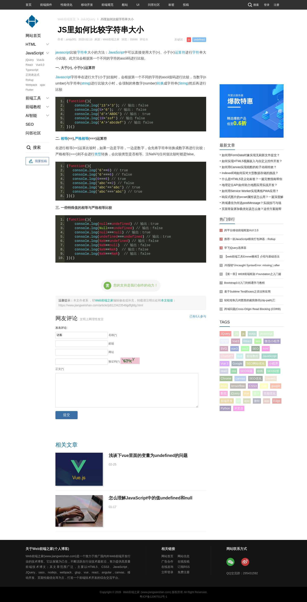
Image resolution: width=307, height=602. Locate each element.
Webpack (31, 84)
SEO (30, 124)
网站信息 (184, 556)
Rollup (29, 79)
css (234, 371)
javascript (62, 52)
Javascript (63, 77)
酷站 (125, 4)
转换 (160, 83)
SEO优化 (255, 378)
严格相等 (81, 138)
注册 (276, 4)
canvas (240, 378)
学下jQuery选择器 (235, 247)
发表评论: (61, 327)
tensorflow (238, 386)
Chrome (226, 378)
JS (236, 333)
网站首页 (33, 35)
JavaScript (116, 52)
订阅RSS (184, 567)
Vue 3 (224, 363)
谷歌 (264, 386)
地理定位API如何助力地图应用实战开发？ (249, 185)
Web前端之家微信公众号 (230, 562)
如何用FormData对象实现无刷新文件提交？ (251, 155)
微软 (257, 401)
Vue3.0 (40, 64)
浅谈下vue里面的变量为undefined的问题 (148, 455)
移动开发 (87, 4)
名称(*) (113, 335)
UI (137, 4)
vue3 (234, 348)
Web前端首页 (67, 19)
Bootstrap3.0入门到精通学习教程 (244, 282)
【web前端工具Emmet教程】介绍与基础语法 (252, 256)
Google (237, 363)
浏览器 (238, 408)
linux (224, 386)
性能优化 (66, 4)
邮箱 (111, 343)
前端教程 (252, 356)
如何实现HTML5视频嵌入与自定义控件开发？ (252, 161)
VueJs (40, 59)
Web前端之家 (104, 300)
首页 (29, 4)
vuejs (252, 333)
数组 (224, 393)
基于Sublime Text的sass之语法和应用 (247, 291)
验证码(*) (114, 361)
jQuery (30, 59)
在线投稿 (184, 561)
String (183, 83)
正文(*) (59, 369)
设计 (256, 393)
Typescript (32, 69)
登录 (266, 4)
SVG (224, 348)
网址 (111, 352)
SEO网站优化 (255, 363)
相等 (64, 138)
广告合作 (167, 561)
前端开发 (227, 401)
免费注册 (184, 572)
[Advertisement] (252, 52)
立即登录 (167, 572)
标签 (171, 4)
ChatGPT (227, 356)
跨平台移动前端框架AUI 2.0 (241, 230)
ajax (42, 84)
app (266, 401)
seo (257, 341)
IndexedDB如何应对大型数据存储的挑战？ (250, 173)
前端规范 (107, 4)
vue (239, 356)
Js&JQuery (88, 19)
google (275, 386)
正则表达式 (32, 74)
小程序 (273, 363)
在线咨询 (167, 567)
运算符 (180, 52)
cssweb (271, 378)
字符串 (82, 52)
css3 (245, 348)
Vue (246, 393)
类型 (97, 154)
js (189, 39)
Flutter (29, 89)
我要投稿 (37, 161)
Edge (276, 401)
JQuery (225, 333)
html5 (224, 341)
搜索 (253, 4)
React (29, 64)
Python (225, 408)
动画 (260, 371)
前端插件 (46, 4)
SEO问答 (273, 371)
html (265, 348)
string (85, 83)
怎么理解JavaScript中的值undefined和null (150, 498)
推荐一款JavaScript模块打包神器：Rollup (249, 239)
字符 (195, 52)
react (224, 371)
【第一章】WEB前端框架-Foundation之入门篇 (252, 274)
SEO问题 (246, 371)
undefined (199, 39)
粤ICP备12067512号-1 (153, 596)
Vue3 (235, 341)
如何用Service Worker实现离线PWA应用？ (250, 191)
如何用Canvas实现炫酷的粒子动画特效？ (249, 167)
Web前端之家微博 (245, 562)
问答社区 (154, 4)
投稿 (186, 4)
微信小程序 (272, 341)
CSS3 (253, 386)
